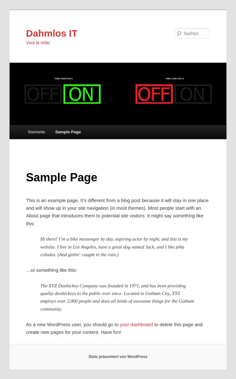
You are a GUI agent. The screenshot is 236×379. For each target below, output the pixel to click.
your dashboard (136, 324)
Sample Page (68, 132)
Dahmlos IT (52, 33)
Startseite (36, 132)
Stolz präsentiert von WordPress (117, 356)
